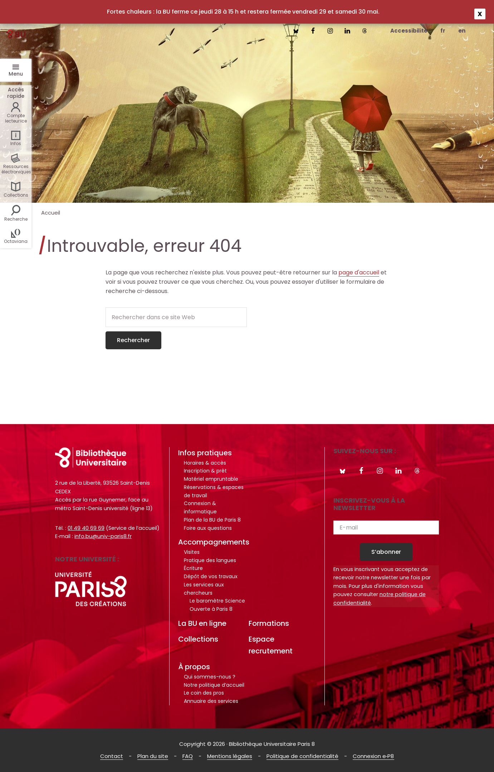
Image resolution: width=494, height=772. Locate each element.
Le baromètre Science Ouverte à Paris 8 (217, 605)
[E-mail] (386, 527)
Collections (198, 639)
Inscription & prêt (205, 470)
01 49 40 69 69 (86, 528)
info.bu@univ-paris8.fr (103, 536)
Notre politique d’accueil (214, 685)
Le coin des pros (204, 692)
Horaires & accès (205, 462)
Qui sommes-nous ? (209, 676)
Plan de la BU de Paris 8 (212, 519)
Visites (192, 552)
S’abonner (386, 552)
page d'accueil (358, 272)
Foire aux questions (208, 528)
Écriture (193, 568)
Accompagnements (213, 542)
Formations (269, 623)
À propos (194, 667)
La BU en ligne (202, 623)
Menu (16, 73)
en (461, 30)
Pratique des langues (210, 560)
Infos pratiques (205, 453)
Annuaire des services (211, 701)
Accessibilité (408, 30)
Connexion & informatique (200, 507)
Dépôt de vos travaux (211, 576)
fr (442, 30)
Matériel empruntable (211, 479)
